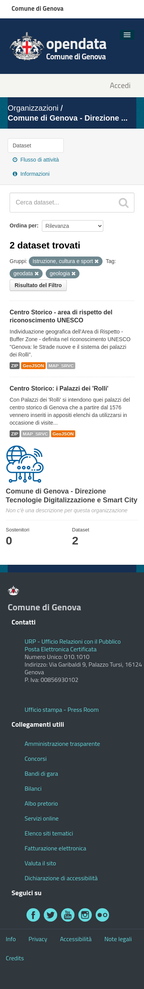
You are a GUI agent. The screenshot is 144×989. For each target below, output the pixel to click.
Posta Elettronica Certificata (60, 649)
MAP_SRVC (61, 365)
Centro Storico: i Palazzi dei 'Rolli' (59, 388)
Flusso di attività (36, 160)
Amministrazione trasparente (62, 743)
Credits (15, 958)
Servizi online (42, 818)
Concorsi (35, 758)
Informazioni (31, 174)
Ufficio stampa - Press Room (62, 709)
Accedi (120, 85)
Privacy (37, 938)
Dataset (22, 145)
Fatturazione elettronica (55, 848)
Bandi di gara (41, 773)
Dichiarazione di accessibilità (61, 878)
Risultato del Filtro (38, 285)
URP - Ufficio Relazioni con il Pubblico (73, 641)
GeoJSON (33, 365)
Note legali (118, 938)
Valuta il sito (40, 863)
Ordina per (23, 225)
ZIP (14, 365)
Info (11, 938)
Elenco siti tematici (49, 833)
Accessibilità (75, 938)
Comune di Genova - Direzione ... (67, 118)
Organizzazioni (33, 108)
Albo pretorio (41, 803)
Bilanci (33, 788)
